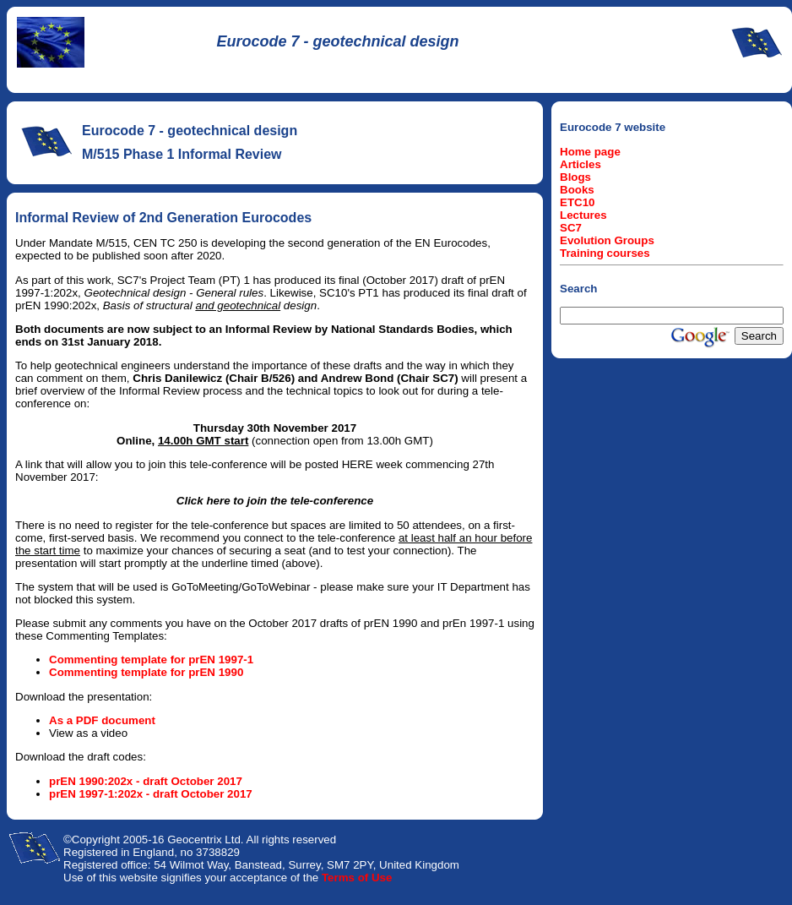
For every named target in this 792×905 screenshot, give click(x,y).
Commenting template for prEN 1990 (146, 672)
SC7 (571, 227)
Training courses (605, 253)
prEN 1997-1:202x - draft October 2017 (150, 794)
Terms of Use (357, 877)
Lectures (583, 215)
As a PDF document (102, 720)
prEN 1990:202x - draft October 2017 (145, 781)
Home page (590, 151)
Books (577, 189)
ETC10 (577, 202)
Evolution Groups (607, 240)
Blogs (575, 177)
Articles (580, 164)
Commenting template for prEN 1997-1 (151, 659)
